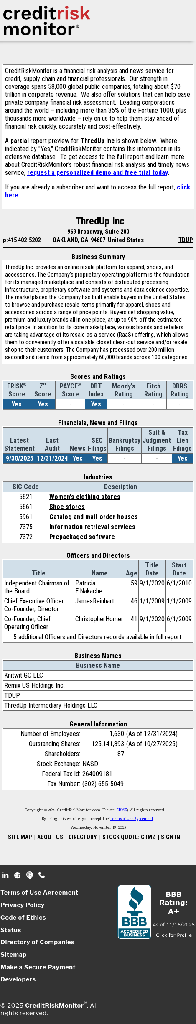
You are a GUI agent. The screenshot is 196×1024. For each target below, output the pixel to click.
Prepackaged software (82, 537)
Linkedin (6, 875)
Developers (18, 979)
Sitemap (13, 954)
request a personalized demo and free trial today (97, 173)
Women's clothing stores (84, 497)
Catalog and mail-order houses (93, 517)
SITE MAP (20, 837)
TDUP (185, 240)
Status (10, 930)
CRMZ (122, 810)
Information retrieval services (92, 527)
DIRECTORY (83, 837)
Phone (42, 875)
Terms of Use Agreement (131, 819)
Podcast (30, 875)
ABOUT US (50, 837)
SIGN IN (170, 837)
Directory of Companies (37, 942)
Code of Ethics (23, 917)
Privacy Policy (22, 905)
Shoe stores (67, 507)
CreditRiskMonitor (54, 1005)
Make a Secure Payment (38, 967)
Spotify (18, 875)
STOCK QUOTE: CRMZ (128, 837)
